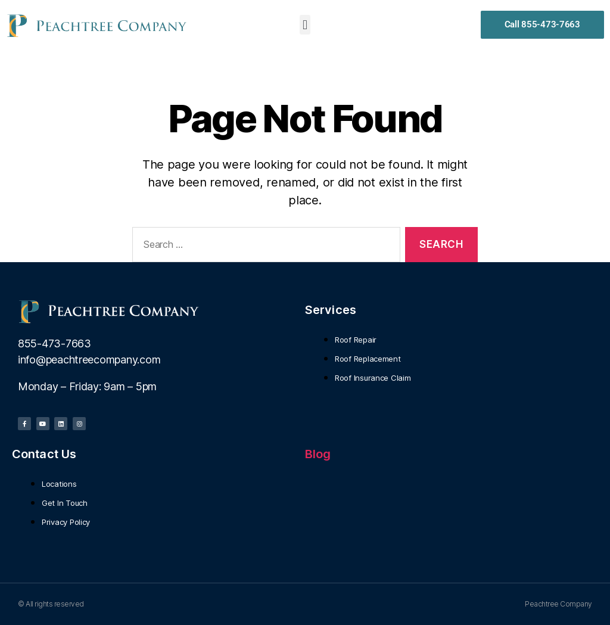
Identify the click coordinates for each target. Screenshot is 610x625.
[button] (305, 25)
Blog (318, 454)
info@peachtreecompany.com (89, 359)
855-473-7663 (54, 343)
